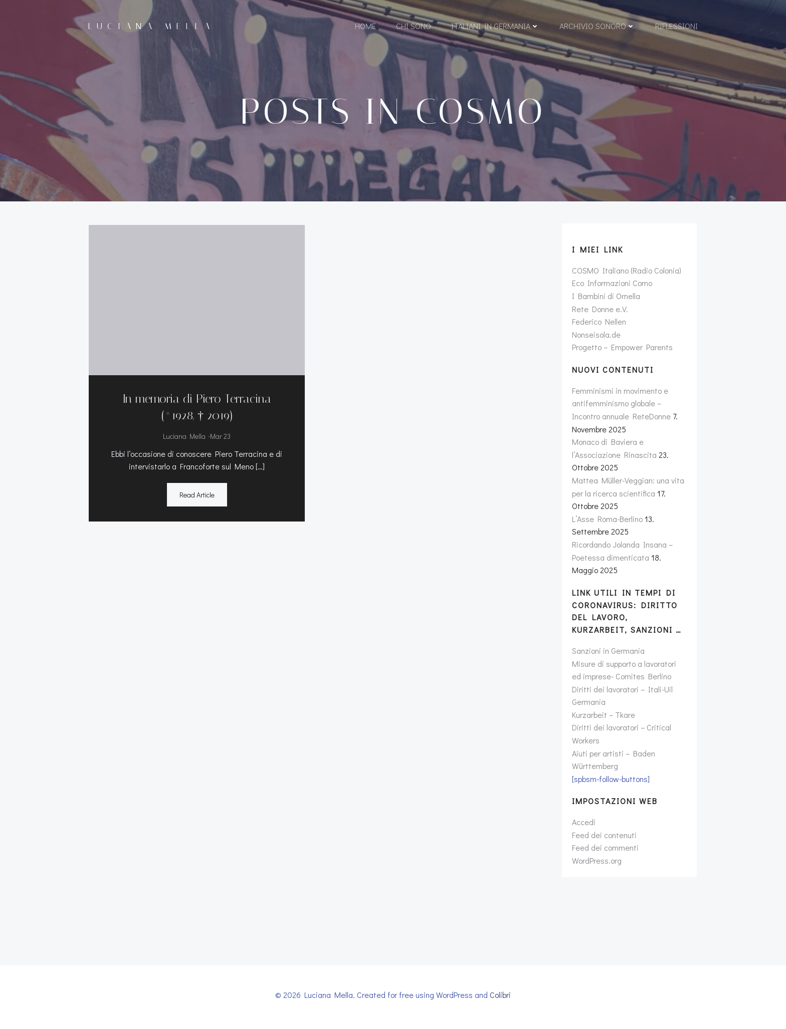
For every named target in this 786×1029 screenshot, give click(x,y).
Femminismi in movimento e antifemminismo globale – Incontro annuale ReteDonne (620, 406)
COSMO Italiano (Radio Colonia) (626, 273)
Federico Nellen (598, 324)
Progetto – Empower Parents (621, 350)
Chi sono (413, 26)
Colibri (500, 999)
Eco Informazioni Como (611, 286)
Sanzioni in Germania (607, 653)
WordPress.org (596, 863)
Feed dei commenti (604, 851)
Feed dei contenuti (603, 838)
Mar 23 (220, 437)
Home (365, 26)
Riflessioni (676, 26)
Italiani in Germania (495, 26)
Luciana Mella (183, 437)
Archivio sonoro (597, 26)
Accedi (583, 825)
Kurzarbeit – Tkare (603, 717)
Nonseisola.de (595, 337)
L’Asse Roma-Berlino (606, 522)
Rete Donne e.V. (599, 312)
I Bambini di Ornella (605, 299)
